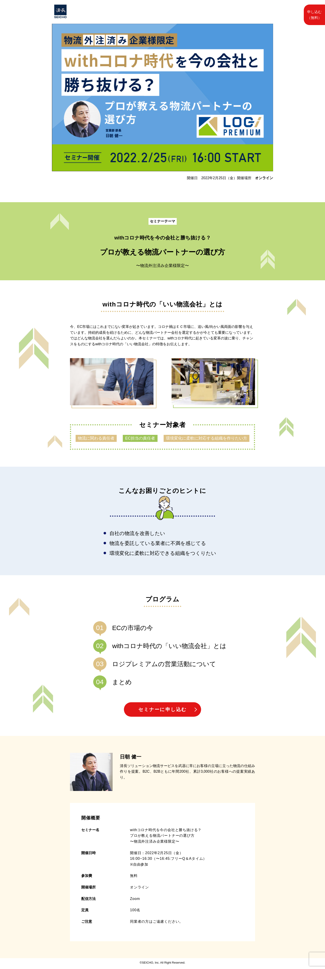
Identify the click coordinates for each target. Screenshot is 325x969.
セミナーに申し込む (162, 710)
